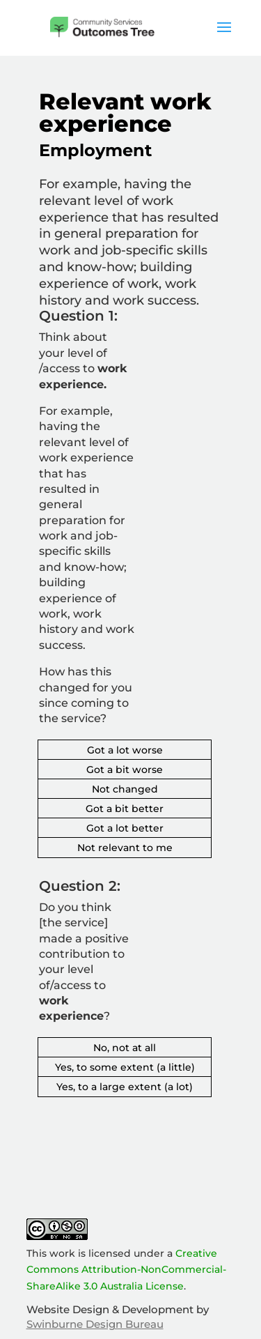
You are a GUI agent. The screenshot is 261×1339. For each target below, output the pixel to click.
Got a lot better (125, 828)
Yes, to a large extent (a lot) (124, 1086)
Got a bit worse (124, 769)
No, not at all (124, 1047)
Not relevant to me (125, 847)
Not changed (125, 789)
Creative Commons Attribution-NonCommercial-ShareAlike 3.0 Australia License (126, 1270)
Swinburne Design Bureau (95, 1324)
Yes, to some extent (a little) (125, 1067)
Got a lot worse (125, 750)
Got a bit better (125, 808)
